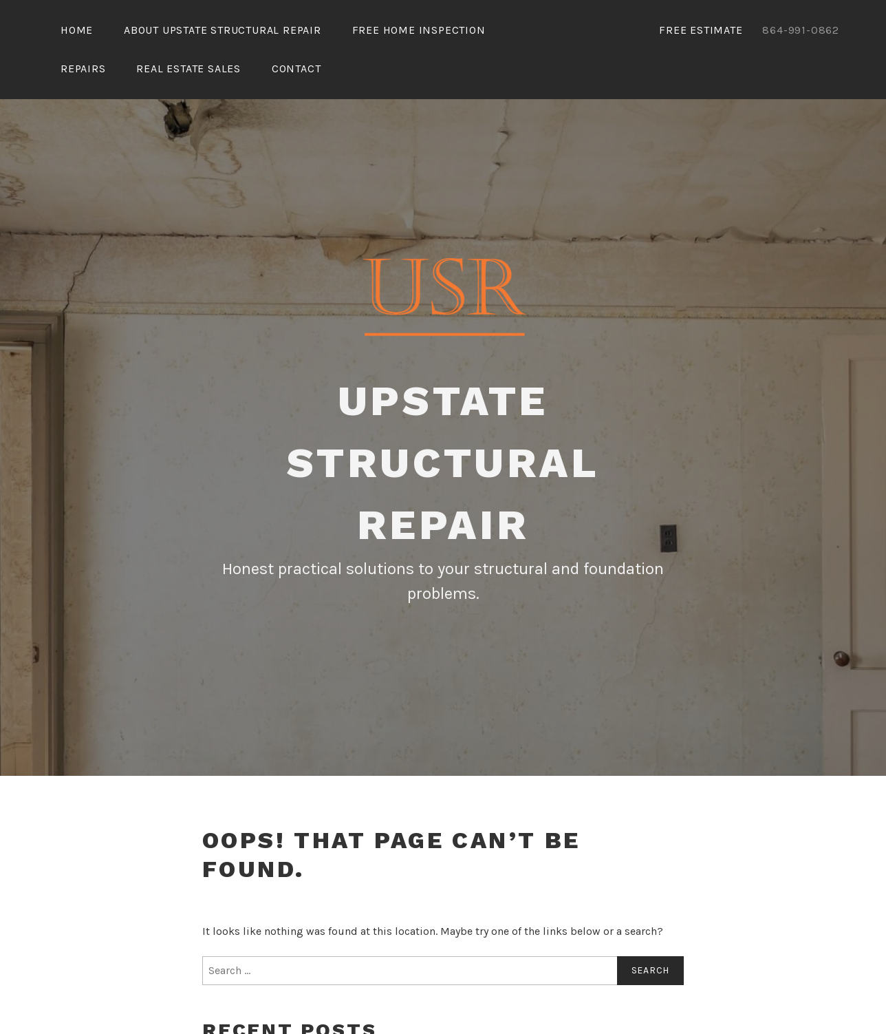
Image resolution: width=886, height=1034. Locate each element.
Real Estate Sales (188, 68)
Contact (296, 68)
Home (77, 29)
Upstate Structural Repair (443, 463)
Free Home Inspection (419, 29)
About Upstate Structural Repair (222, 29)
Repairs (83, 68)
